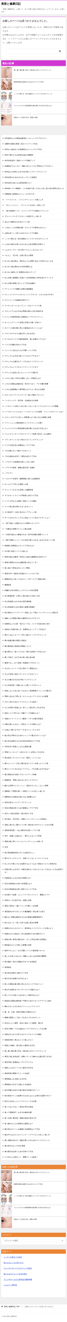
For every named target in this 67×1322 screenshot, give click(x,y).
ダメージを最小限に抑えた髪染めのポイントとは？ (24, 328)
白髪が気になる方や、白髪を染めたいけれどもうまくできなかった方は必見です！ (34, 870)
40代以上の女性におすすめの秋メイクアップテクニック (26, 172)
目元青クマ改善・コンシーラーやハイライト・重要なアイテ (27, 895)
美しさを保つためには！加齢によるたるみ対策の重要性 (26, 956)
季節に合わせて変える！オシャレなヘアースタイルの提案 (26, 696)
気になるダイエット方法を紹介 (15, 1274)
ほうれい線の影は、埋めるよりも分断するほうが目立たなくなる (29, 261)
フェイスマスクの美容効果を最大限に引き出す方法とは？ (33, 105)
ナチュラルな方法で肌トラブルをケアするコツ (22, 356)
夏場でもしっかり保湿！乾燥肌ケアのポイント (22, 663)
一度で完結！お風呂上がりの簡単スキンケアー (22, 523)
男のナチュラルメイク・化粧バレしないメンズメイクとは (26, 858)
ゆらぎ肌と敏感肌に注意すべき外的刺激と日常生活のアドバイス (29, 278)
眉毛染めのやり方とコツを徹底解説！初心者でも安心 (25, 911)
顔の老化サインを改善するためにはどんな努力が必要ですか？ (28, 1096)
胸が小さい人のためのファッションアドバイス (22, 1006)
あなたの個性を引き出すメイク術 (17, 222)
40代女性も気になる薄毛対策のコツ (18, 183)
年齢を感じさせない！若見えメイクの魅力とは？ (23, 724)
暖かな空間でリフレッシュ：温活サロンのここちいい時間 (26, 786)
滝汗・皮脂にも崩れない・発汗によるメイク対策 (23, 836)
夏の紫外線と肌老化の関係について (18, 646)
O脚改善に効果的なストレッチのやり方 (19, 194)
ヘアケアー (9, 473)
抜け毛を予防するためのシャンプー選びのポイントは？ (26, 735)
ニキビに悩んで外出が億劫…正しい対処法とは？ (23, 378)
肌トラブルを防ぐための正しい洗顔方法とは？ (22, 995)
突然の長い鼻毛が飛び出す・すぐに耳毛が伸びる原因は (26, 939)
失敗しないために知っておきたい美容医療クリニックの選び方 (28, 691)
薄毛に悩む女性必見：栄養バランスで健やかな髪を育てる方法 (28, 1056)
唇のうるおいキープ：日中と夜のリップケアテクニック (26, 635)
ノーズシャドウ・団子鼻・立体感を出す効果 (21, 400)
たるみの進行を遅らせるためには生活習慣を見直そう (25, 244)
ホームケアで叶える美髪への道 (16, 484)
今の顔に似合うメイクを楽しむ (16, 551)
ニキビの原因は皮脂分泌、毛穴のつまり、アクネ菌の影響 (26, 384)
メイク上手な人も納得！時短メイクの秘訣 (20, 501)
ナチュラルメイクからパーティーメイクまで (21, 367)
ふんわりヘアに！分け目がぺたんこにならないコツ (24, 250)
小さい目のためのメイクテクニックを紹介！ (21, 702)
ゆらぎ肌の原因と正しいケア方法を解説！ (20, 283)
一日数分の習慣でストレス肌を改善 (18, 529)
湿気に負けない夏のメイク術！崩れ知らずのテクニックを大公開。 (30, 825)
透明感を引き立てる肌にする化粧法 (18, 1084)
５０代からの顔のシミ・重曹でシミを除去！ (21, 1157)
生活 (6, 847)
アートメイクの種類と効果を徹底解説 (19, 289)
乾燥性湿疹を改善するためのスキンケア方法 (29, 82)
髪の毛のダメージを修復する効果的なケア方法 (22, 1129)
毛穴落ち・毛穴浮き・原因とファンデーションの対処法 (26, 819)
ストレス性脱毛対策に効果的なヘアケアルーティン (24, 317)
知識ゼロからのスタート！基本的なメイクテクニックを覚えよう (29, 928)
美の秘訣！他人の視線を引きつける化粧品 (20, 962)
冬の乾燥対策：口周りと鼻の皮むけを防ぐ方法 (22, 596)
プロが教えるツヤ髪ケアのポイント (18, 451)
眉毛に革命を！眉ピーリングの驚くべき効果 (21, 906)
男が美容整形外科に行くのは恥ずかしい (20, 853)
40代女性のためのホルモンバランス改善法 (21, 177)
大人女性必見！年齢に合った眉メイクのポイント (23, 685)
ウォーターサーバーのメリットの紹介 (18, 1268)
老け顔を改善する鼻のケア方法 (16, 973)
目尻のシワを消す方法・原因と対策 (26, 117)
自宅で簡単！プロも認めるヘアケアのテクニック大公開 (26, 1029)
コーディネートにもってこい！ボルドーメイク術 (23, 306)
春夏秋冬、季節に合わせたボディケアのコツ (21, 780)
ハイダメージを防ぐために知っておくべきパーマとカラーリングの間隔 (31, 406)
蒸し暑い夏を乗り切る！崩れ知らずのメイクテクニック (32, 70)
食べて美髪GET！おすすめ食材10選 (18, 1112)
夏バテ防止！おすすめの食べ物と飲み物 (20, 657)
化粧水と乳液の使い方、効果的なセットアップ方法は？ (26, 629)
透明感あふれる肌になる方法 (15, 1079)
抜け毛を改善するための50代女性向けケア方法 (22, 741)
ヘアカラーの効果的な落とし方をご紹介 (20, 462)
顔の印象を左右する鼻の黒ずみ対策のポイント (22, 1090)
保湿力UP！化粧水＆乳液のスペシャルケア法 (22, 573)
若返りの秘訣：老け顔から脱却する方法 (20, 1045)
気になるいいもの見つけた (14, 1263)
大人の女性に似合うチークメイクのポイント (21, 674)
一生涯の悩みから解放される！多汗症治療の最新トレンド (26, 534)
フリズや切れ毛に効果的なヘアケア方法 (20, 445)
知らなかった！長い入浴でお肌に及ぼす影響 (21, 923)
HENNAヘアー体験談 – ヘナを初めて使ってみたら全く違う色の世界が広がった (34, 188)
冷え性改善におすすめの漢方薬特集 (18, 601)
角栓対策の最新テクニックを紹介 (17, 1073)
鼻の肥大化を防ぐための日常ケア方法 (19, 1151)
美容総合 (8, 967)
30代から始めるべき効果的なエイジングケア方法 (23, 149)
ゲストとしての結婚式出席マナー (17, 300)
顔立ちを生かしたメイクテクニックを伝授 (20, 1101)
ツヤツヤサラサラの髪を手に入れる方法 (20, 333)
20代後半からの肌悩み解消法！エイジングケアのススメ (26, 138)
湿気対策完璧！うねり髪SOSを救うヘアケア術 (22, 830)
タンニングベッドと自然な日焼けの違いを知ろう (23, 322)
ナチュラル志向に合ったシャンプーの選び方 (21, 373)
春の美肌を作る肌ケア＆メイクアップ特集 (20, 774)
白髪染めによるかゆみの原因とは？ (18, 878)
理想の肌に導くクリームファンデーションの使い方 (24, 841)
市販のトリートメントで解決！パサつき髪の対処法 (24, 719)
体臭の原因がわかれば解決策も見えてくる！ (21, 562)
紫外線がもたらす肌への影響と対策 (18, 945)
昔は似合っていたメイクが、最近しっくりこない (23, 758)
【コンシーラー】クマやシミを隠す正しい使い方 (23, 216)
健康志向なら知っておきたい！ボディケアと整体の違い (26, 579)
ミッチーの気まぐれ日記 (13, 1257)
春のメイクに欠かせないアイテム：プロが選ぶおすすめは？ (27, 769)
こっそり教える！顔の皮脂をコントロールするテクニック (33, 94)
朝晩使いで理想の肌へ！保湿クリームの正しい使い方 (25, 791)
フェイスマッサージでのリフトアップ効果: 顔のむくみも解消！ (28, 434)
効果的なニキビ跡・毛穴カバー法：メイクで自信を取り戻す (27, 624)
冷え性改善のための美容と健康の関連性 (20, 607)
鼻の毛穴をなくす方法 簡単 (15, 1146)
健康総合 (8, 585)
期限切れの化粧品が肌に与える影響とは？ (20, 797)
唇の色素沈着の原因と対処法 (15, 640)
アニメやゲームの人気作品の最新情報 (18, 1279)
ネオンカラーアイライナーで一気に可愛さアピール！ (25, 395)
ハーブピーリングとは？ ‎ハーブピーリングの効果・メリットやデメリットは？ (34, 412)
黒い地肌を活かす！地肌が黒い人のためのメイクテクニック (27, 1140)
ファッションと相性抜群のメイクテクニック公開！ (24, 423)
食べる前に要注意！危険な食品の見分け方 (20, 1118)
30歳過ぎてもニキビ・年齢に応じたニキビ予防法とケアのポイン (29, 166)
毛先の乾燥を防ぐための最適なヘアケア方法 (21, 808)
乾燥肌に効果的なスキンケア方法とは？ (20, 546)
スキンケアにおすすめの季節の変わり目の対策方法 (24, 311)
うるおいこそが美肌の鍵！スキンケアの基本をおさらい (26, 228)
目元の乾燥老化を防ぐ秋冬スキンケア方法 (20, 889)
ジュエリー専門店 (10, 1285)
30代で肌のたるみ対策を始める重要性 (19, 155)
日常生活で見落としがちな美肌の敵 (18, 747)
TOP (12, 1306)
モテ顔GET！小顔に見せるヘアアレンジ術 (21, 512)
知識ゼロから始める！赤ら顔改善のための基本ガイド (25, 934)
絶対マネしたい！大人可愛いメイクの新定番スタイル (25, 951)
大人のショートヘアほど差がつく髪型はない (21, 668)
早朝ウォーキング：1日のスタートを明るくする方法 (24, 752)
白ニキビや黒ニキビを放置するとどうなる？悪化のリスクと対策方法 (31, 864)
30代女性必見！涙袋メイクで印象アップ (20, 160)
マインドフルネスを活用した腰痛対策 (19, 490)
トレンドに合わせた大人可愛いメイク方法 (20, 350)
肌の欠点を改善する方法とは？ (16, 978)
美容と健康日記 (11, 3)
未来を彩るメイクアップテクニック (18, 802)
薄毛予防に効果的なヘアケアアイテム (19, 1062)
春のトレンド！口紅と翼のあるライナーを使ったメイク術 (26, 763)
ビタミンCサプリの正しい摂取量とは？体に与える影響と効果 (28, 417)
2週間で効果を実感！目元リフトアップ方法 (21, 144)
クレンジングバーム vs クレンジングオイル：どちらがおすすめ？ (29, 294)
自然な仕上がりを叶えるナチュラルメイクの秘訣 (23, 1034)
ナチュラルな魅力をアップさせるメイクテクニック (24, 361)
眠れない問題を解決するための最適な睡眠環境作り (24, 917)
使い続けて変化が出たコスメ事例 (17, 568)
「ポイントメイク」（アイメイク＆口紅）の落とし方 (25, 205)
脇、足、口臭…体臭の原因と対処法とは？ (20, 1012)
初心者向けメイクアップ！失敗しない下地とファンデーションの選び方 (31, 613)
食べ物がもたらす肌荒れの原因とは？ (19, 1124)
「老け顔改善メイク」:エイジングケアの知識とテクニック (27, 211)
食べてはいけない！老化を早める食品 (19, 1107)
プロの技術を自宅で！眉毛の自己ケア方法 (20, 456)
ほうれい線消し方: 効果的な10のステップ (20, 272)
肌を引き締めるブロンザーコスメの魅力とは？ (22, 990)
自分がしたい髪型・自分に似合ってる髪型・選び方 (24, 1023)
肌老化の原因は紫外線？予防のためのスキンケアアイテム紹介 (28, 1001)
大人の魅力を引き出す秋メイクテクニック (20, 680)
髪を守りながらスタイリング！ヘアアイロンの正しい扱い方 (27, 1135)
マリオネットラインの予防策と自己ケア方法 (21, 495)
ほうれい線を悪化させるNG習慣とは (18, 267)
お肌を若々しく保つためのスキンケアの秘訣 (21, 233)
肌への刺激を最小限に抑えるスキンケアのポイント (24, 984)
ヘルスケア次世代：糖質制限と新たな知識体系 (22, 479)
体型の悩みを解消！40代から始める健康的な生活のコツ (26, 557)
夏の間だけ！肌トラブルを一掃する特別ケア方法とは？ (26, 652)
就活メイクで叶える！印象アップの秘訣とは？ (22, 713)
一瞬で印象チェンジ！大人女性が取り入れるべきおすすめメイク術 (30, 540)
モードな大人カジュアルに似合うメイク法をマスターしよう (27, 518)
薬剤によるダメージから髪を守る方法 (19, 1068)
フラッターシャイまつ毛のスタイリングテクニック (24, 440)
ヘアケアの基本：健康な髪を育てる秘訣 (20, 468)
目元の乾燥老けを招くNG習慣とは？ (18, 884)
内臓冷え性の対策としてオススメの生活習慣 (21, 590)
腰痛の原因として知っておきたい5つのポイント (23, 1017)
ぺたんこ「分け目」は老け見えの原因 (19, 255)
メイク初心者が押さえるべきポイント (19, 507)
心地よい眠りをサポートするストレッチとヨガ (22, 730)
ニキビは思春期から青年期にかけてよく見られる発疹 (25, 389)
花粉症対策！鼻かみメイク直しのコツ (19, 1040)
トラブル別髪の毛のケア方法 (15, 345)
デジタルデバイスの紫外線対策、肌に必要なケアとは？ (26, 339)
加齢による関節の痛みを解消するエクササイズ (22, 618)
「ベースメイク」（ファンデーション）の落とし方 (24, 200)
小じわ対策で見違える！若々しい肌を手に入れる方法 (25, 707)
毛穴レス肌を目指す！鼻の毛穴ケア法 (19, 813)
